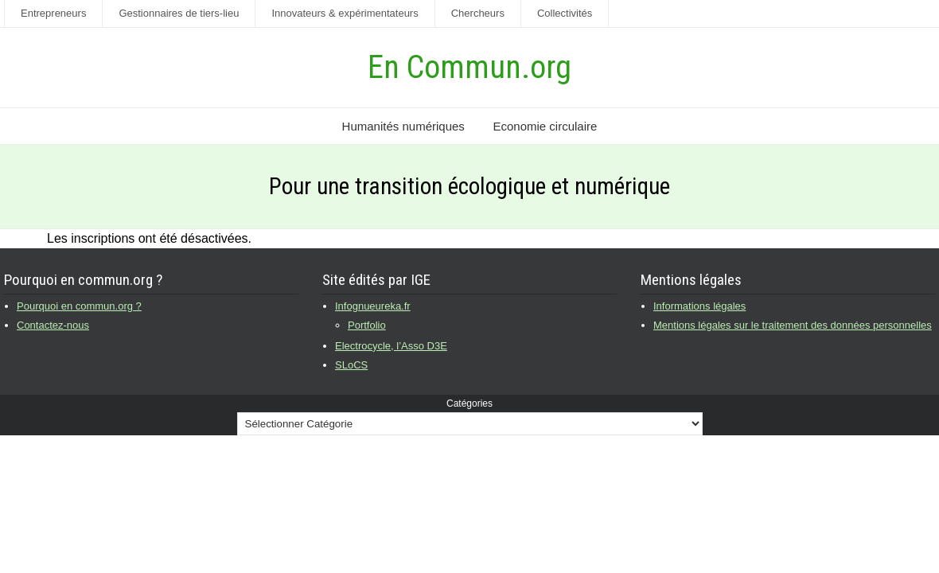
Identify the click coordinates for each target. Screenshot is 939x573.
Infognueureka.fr (373, 306)
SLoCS (351, 365)
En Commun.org (469, 67)
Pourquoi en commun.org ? (79, 306)
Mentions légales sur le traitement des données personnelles (792, 325)
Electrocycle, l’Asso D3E (391, 346)
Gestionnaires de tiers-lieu (179, 13)
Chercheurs (478, 13)
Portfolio (367, 325)
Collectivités (564, 13)
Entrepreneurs (53, 13)
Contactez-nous (53, 325)
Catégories (469, 403)
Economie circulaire (545, 126)
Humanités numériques (403, 126)
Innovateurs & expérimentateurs (344, 13)
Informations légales (699, 306)
